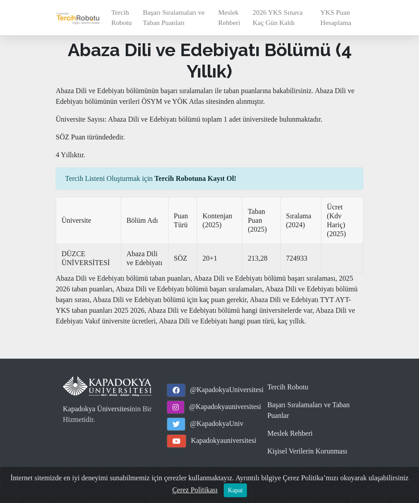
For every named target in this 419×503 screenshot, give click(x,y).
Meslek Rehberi (229, 17)
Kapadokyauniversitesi (223, 440)
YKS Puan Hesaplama (335, 17)
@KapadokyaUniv (216, 423)
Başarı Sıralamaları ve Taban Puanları (174, 17)
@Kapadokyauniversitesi (225, 406)
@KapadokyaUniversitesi (226, 389)
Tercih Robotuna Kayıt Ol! (196, 178)
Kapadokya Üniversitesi (97, 409)
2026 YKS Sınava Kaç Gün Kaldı (278, 17)
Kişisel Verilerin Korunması (307, 451)
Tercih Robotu (121, 17)
